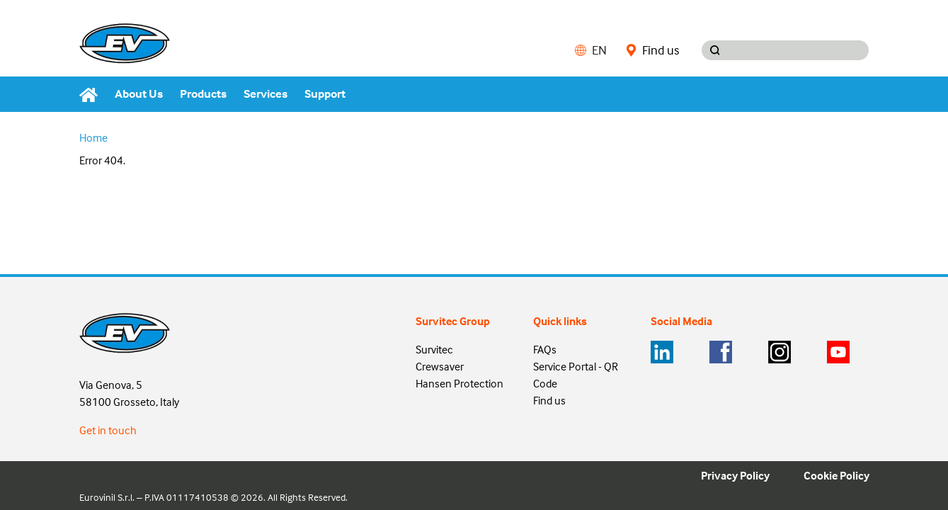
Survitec (434, 349)
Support (324, 93)
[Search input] (798, 50)
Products (203, 93)
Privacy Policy (735, 475)
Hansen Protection (459, 383)
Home (93, 137)
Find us (652, 50)
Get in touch (108, 430)
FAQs (544, 349)
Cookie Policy (836, 475)
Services (265, 93)
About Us (139, 93)
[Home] (92, 94)
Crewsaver (440, 366)
